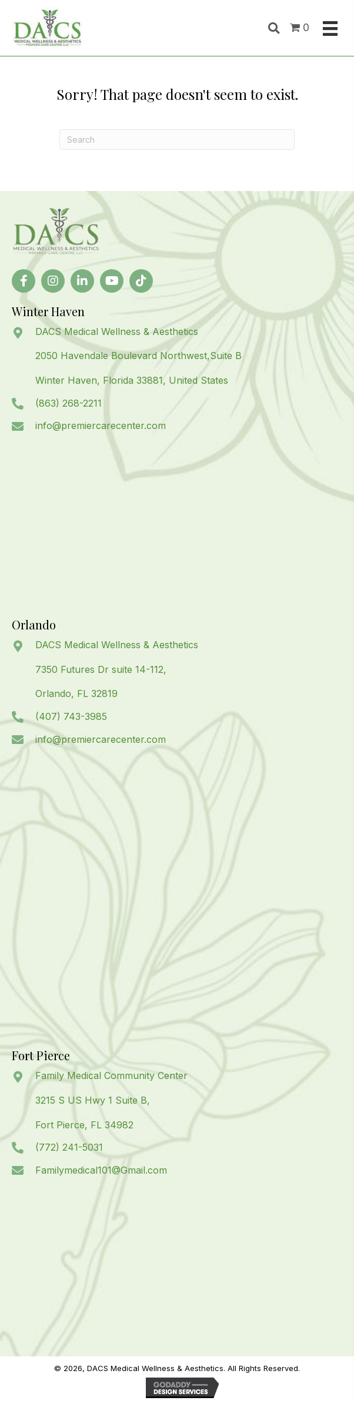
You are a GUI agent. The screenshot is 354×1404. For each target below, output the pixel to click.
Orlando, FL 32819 (76, 693)
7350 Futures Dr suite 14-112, (100, 669)
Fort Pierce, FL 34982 (84, 1125)
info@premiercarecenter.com (100, 425)
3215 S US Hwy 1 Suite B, (92, 1100)
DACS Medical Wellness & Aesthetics (116, 331)
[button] (23, 281)
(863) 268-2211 (68, 403)
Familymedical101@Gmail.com (101, 1170)
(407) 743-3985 (71, 716)
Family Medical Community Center (111, 1075)
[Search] (177, 139)
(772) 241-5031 (69, 1147)
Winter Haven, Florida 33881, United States (131, 380)
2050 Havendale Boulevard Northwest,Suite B (138, 355)
